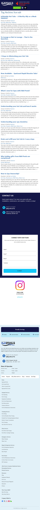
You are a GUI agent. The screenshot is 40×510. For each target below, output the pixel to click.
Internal (28, 376)
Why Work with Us (16, 376)
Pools (3, 380)
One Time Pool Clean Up (7, 424)
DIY (1, 60)
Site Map (33, 376)
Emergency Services (6, 436)
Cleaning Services (6, 411)
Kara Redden (11, 76)
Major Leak (4, 441)
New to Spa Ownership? (10, 174)
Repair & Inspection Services (8, 445)
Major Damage (5, 439)
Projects (8, 376)
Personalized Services (6, 468)
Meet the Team (5, 492)
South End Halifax (14, 334)
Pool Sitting (4, 413)
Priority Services (5, 470)
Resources (4, 473)
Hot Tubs (3, 22)
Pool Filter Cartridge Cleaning (8, 432)
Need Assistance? (17, 8)
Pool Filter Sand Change (7, 430)
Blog (3, 475)
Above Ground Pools (6, 386)
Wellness (14, 22)
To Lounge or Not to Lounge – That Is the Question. (17, 38)
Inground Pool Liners (6, 388)
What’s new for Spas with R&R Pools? (15, 91)
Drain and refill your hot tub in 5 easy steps (17, 139)
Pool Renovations (5, 403)
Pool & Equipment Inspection (8, 447)
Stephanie (12, 20)
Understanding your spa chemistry (14, 122)
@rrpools (20, 297)
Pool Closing (4, 396)
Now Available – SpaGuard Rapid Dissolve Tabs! (19, 73)
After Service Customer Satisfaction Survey (11, 466)
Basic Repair (4, 451)
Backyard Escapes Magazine (7, 481)
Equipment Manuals (6, 477)
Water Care (19, 126)
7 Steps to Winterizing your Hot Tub (14, 56)
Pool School (4, 455)
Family (2, 162)
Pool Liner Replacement (6, 401)
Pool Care (4, 479)
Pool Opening (4, 394)
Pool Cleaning (4, 422)
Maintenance (9, 178)
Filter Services (5, 428)
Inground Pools (5, 382)
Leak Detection (5, 449)
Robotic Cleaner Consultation (8, 420)
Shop (23, 376)
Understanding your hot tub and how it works (19, 106)
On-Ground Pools (5, 384)
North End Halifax (26, 334)
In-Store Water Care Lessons (7, 459)
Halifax (5, 334)
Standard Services (5, 392)
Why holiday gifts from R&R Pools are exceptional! (15, 157)
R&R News (8, 22)
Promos (3, 485)
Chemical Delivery (5, 405)
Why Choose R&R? (6, 490)
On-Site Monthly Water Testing (8, 415)
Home (3, 376)
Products (8, 43)
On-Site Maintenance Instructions (8, 407)
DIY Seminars (4, 462)
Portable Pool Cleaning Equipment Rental (10, 418)
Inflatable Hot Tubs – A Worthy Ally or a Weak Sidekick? (18, 17)
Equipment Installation (6, 399)
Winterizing (17, 60)
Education (4, 483)
